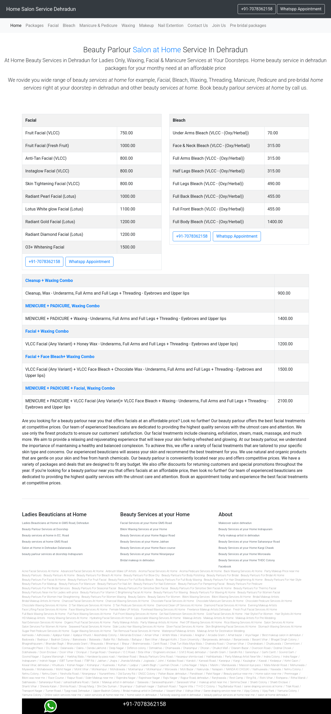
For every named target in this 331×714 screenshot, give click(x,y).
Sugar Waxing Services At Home (91, 631)
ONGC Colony (146, 673)
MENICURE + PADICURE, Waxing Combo (62, 305)
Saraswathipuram (162, 682)
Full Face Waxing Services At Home (89, 614)
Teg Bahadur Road (229, 686)
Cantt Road (160, 643)
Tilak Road (291, 686)
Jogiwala (148, 660)
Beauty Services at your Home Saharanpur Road (249, 541)
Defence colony (136, 648)
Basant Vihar (260, 639)
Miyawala (28, 669)
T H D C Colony (205, 686)
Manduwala (229, 665)
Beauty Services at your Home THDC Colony (247, 560)
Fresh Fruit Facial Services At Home (255, 609)
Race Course (56, 678)
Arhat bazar (235, 635)
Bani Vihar (151, 639)
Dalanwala (67, 648)
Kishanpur (93, 665)
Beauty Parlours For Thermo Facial (255, 588)
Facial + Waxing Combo (47, 331)
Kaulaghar (249, 660)
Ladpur (134, 665)
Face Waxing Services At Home (88, 609)
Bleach (69, 25)
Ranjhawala (219, 678)
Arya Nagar (252, 635)
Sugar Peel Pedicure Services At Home (45, 631)
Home (17, 25)
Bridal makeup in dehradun (137, 560)
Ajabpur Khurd (82, 635)
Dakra (80, 648)
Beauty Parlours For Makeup (39, 584)
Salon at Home (157, 49)
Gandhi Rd (235, 652)
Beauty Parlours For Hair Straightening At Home (233, 579)
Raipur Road (74, 678)
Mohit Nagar (63, 669)
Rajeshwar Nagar (149, 678)
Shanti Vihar (29, 686)
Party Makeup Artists (126, 622)
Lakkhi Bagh (148, 665)
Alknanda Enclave (130, 635)
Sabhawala (29, 682)
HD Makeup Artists (33, 618)
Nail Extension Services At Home (42, 622)
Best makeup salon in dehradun (281, 635)
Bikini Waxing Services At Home (231, 597)
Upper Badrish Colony (106, 691)
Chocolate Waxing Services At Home (44, 605)
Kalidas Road (175, 660)
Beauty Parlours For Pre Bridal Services (46, 588)
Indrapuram (29, 660)
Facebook (225, 566)
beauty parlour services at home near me (229, 695)
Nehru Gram (49, 673)
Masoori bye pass (250, 665)
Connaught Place (32, 648)
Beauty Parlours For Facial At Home (44, 579)
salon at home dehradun (273, 695)
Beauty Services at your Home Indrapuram (246, 529)
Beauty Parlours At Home (58, 575)
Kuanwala (109, 665)
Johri (160, 660)
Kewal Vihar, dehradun (35, 665)
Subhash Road (166, 686)
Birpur (126, 643)
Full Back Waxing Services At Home (43, 614)
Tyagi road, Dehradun (77, 691)
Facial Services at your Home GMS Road (146, 523)
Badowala (28, 639)
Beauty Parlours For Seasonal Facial (94, 588)
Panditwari (196, 673)
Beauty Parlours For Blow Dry (142, 575)
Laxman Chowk (169, 665)
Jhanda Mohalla (130, 660)
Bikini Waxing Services (196, 597)
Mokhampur (135, 669)
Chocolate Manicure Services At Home (219, 601)
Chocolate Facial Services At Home (172, 601)
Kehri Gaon (291, 660)
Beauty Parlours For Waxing (171, 592)
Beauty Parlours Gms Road (156, 656)
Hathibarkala (214, 656)
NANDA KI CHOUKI (238, 669)
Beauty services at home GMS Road (45, 541)
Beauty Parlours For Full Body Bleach (131, 579)
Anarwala (186, 635)
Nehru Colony (292, 669)
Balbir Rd (109, 639)
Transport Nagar (32, 691)
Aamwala (28, 635)
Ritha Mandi (298, 678)
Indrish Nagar (48, 660)
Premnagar (291, 673)
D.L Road (51, 648)
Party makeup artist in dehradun (239, 535)
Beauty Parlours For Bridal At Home (262, 575)
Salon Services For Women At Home (44, 626)
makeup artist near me (213, 682)
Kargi (237, 660)
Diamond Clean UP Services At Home (179, 605)
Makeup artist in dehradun (118, 682)
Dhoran (204, 648)
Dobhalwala (29, 652)
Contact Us (197, 25)
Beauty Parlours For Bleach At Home (99, 575)
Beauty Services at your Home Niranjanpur (147, 554)
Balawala (94, 639)
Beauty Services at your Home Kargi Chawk (246, 548)
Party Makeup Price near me (282, 571)
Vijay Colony (251, 691)
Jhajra (113, 660)
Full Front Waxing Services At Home (135, 614)
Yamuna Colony (287, 691)
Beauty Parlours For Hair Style (283, 579)
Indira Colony (272, 656)
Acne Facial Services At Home (40, 571)
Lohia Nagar (189, 665)
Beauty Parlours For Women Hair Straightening (50, 597)
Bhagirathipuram (32, 643)
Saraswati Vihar (186, 682)
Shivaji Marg (86, 686)
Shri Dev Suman (107, 686)
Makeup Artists (192, 618)
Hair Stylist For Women (259, 614)
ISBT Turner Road (70, 660)
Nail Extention (171, 25)
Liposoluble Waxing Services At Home (157, 618)
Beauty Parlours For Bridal (223, 575)
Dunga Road (98, 652)
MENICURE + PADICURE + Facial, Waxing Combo (70, 388)
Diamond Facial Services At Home (225, 605)
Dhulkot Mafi (220, 648)
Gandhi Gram (217, 652)
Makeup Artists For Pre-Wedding (255, 618)
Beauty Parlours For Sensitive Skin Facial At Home (200, 588)
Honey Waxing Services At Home (67, 618)
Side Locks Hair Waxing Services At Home (138, 626)
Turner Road (53, 691)
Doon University (189, 639)
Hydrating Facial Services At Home (111, 618)
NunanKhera (107, 673)
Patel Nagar (213, 673)
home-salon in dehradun (142, 695)
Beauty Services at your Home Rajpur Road (147, 535)
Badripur (42, 639)
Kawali (263, 660)
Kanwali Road (207, 660)
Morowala (171, 669)
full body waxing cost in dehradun (180, 695)
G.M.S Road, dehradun (192, 652)
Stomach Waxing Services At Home (280, 626)
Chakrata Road (214, 643)
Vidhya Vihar (192, 691)
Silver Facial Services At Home (185, 626)
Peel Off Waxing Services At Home (201, 622)
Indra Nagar (290, 656)
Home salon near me (268, 673)
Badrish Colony (60, 639)
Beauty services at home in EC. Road (45, 535)
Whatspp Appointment (300, 8)
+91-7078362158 (256, 8)
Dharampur (190, 648)
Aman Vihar (152, 635)
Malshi (214, 665)
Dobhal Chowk (282, 648)
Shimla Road (68, 686)
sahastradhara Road (75, 682)
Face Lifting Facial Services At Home (44, 609)
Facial (53, 25)
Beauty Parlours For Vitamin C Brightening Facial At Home (116, 592)
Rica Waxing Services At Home (243, 622)
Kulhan (122, 665)
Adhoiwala (43, 635)
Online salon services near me (63, 695)
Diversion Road (261, 648)
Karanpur (224, 660)
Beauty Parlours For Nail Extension (155, 584)
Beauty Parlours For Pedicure (244, 584)
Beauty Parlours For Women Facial (258, 592)
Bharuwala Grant (77, 643)
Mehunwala (297, 665)
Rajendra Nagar (126, 678)
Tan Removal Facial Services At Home (136, 631)
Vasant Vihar (174, 691)
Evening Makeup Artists (262, 605)
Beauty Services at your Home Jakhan (144, 541)
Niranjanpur (89, 673)
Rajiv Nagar (170, 678)
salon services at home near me (104, 695)
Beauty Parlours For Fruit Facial (87, 579)
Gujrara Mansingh (53, 656)
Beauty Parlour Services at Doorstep (45, 529)
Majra (203, 665)
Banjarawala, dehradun (216, 639)
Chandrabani (255, 643)
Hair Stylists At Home (288, 614)
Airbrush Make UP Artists (121, 571)
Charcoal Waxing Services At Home (127, 601)
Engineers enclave (165, 652)
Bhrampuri (112, 643)
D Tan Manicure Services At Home (90, 605)
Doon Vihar (66, 652)
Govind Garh (286, 652)
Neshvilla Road (69, 673)
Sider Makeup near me (99, 678)
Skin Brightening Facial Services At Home (231, 626)
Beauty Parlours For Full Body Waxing (179, 579)
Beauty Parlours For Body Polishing (183, 575)
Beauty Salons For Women (164, 597)
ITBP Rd (89, 660)
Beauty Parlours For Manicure (77, 584)
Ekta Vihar (144, 652)
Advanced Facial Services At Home (82, 571)
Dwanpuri (115, 652)
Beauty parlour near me (238, 673)
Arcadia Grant (216, 635)
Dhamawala (172, 648)
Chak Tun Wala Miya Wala (186, 643)
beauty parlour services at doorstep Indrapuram (52, 554)
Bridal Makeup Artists (266, 597)
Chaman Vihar (235, 643)
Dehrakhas (155, 648)
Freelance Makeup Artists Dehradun (209, 609)
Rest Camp (236, 678)
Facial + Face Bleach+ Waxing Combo (59, 356)
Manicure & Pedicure (98, 25)
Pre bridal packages (248, 25)
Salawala (142, 682)
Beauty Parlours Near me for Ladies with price (50, 592)
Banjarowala (241, 639)
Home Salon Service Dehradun (41, 9)
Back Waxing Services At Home (243, 571)
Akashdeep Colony (105, 635)
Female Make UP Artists (124, 609)
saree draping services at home (263, 686)
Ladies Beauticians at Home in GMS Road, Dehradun (55, 523)
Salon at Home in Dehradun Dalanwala (46, 548)
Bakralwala (79, 639)
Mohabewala (44, 669)
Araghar (200, 635)
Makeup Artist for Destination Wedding (221, 631)
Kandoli (191, 660)
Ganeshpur (252, 652)
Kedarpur (275, 660)
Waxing (128, 25)
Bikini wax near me (33, 678)
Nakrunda (203, 669)
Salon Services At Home (279, 622)
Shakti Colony (258, 682)
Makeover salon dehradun (235, 523)
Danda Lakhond (96, 648)
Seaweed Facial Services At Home (90, 626)
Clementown (292, 643)
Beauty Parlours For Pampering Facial (201, 584)
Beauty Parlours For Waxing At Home (213, 592)
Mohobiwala (117, 669)
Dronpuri (81, 652)
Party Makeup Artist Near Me (242, 656)
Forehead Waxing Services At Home (163, 609)
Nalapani (217, 669)
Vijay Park (268, 691)
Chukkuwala (273, 643)
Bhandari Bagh (55, 643)
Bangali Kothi (169, 639)
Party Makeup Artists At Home (159, 622)
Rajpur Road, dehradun (194, 678)
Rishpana (282, 678)
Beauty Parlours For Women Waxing (103, 597)
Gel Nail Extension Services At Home (181, 614)
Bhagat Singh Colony (284, 639)
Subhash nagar (145, 686)
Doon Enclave (48, 652)
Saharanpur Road (49, 682)
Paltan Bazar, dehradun (172, 673)
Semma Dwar (238, 682)
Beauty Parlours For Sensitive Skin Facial (143, 588)
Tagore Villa (186, 686)
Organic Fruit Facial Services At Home (87, 622)
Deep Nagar (116, 648)
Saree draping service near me (222, 691)
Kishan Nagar (75, 665)
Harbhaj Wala (75, 656)
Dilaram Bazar (240, 648)
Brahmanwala (141, 643)
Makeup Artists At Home (219, 618)
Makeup (146, 25)
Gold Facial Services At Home (224, 614)
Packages (35, 25)
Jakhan (101, 660)
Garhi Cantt (269, 652)
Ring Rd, (251, 678)
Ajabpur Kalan (61, 635)
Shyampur (126, 686)
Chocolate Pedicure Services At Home (268, 601)
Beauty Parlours (31, 575)
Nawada (275, 669)
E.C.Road (129, 652)
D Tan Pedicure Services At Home (133, 605)
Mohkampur (99, 669)
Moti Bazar (186, 669)
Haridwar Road (127, 656)
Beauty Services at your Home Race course (147, 548)
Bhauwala (97, 643)
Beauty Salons (137, 597)
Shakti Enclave (279, 682)
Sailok (95, 682)
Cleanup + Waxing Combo (49, 280)
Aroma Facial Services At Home (158, 571)
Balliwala (123, 639)
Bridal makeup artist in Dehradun (143, 691)
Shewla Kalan (48, 686)
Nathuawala (260, 669)
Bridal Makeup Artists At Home (41, 601)
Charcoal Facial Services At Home (82, 601)
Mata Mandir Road (275, 665)
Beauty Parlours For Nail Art (114, 584)
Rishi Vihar (266, 678)
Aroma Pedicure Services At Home (200, 571)
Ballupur (137, 639)
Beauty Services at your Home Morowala (244, 554)
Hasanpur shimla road (189, 656)
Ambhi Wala (169, 635)
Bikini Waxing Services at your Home (143, 529)
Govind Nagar (30, 656)
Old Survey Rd (126, 673)
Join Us (219, 25)
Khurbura (58, 665)
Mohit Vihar (81, 669)
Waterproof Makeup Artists (178, 631)
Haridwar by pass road (101, 656)
